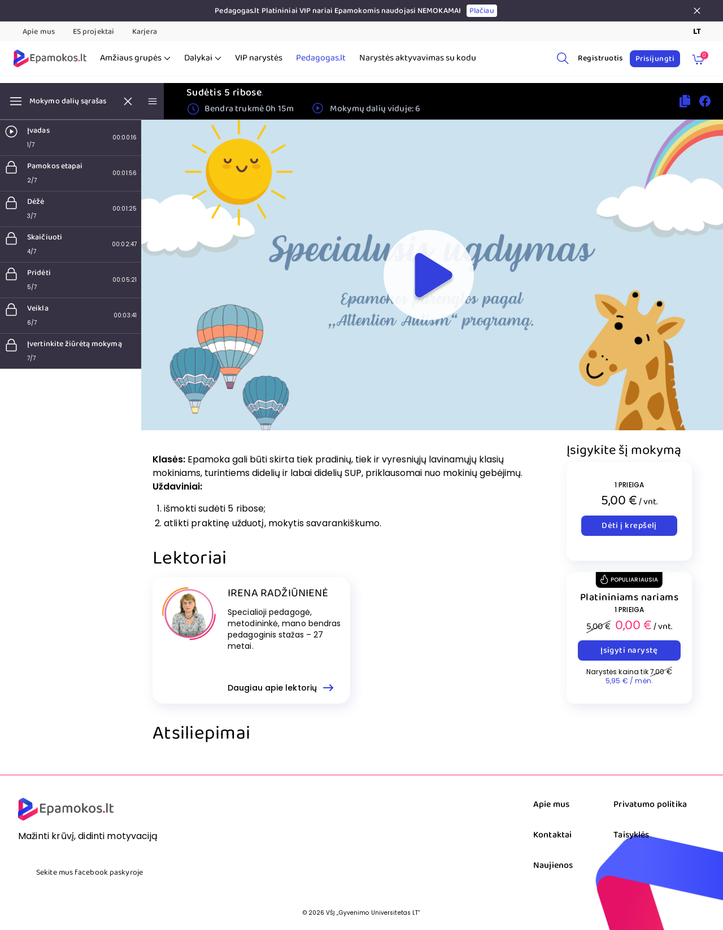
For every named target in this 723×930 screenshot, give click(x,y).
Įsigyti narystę (629, 650)
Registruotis (600, 58)
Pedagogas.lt (321, 58)
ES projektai (93, 31)
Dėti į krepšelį (629, 525)
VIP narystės (258, 58)
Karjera (144, 31)
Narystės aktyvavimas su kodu (417, 58)
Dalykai (202, 58)
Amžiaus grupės (135, 58)
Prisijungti (654, 59)
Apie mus (39, 31)
